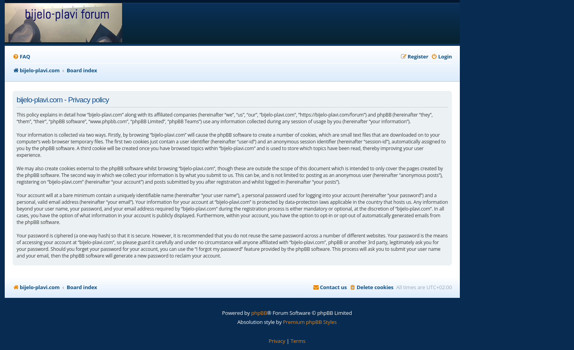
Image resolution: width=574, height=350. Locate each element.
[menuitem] (21, 56)
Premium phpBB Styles (310, 322)
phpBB (259, 312)
